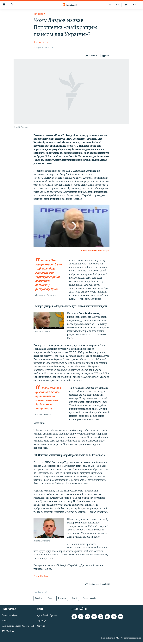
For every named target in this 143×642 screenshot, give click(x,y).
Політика (39, 14)
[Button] (92, 56)
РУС (110, 5)
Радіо (4, 621)
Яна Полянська (41, 42)
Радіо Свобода (41, 576)
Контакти (41, 626)
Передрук (41, 621)
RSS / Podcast (8, 631)
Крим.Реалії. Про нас (47, 615)
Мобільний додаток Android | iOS (18, 626)
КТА (118, 5)
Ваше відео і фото (10, 615)
